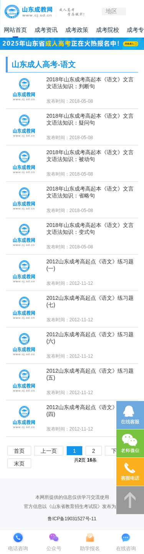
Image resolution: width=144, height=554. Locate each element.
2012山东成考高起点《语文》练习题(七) (90, 301)
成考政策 (76, 30)
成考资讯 (46, 30)
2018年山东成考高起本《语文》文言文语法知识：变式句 (90, 228)
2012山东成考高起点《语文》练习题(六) (90, 337)
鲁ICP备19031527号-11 (72, 518)
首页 (19, 451)
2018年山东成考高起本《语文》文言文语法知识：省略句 (90, 192)
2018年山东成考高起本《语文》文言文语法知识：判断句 (90, 82)
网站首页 (15, 30)
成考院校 (107, 30)
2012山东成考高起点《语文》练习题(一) (90, 264)
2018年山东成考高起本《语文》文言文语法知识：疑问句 (90, 119)
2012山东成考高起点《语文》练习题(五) (90, 374)
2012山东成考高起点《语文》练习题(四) (90, 410)
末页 (19, 463)
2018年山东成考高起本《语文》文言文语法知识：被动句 (90, 155)
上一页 (49, 451)
